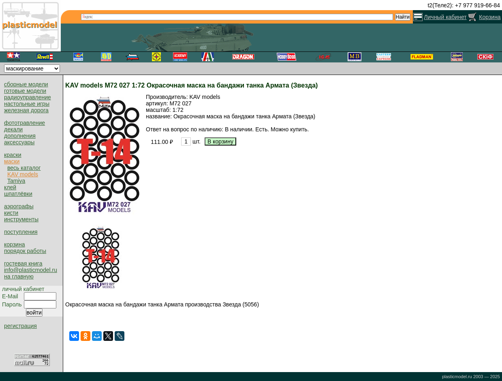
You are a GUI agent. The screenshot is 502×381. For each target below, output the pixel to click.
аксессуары (19, 142)
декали (13, 129)
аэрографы (19, 206)
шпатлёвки (18, 193)
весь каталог (24, 168)
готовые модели (25, 91)
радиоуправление (27, 97)
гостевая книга (23, 263)
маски (11, 161)
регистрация (20, 326)
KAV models (22, 174)
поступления (21, 232)
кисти (11, 213)
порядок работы (25, 251)
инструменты (21, 219)
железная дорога (26, 110)
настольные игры (26, 104)
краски (12, 155)
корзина (14, 244)
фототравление (24, 123)
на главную (19, 276)
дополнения (20, 136)
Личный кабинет (445, 17)
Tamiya (16, 181)
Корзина (489, 17)
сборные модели (26, 84)
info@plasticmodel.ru (30, 270)
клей (10, 187)
